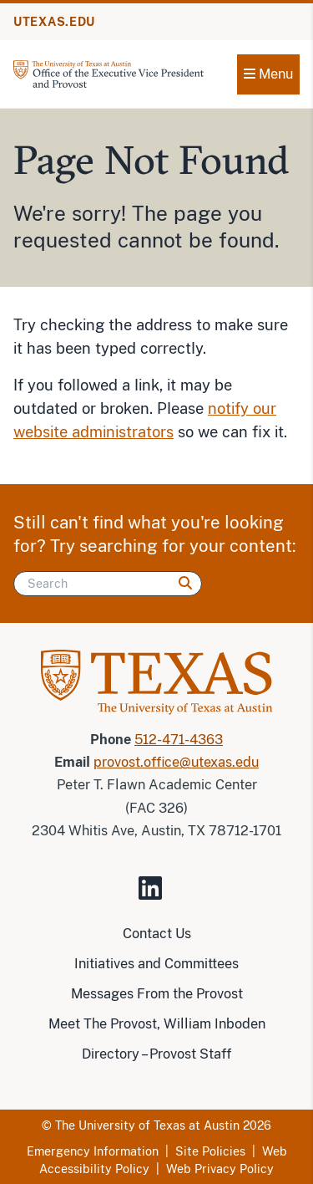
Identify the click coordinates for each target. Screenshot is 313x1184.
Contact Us (157, 934)
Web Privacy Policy (220, 1169)
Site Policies (210, 1151)
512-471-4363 (178, 740)
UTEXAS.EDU (54, 21)
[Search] (107, 583)
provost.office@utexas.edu (176, 762)
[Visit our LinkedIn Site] (157, 895)
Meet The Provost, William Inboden (156, 1024)
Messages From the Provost (157, 994)
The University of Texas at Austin (147, 1125)
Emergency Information (93, 1151)
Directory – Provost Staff (156, 1054)
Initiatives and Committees (156, 964)
